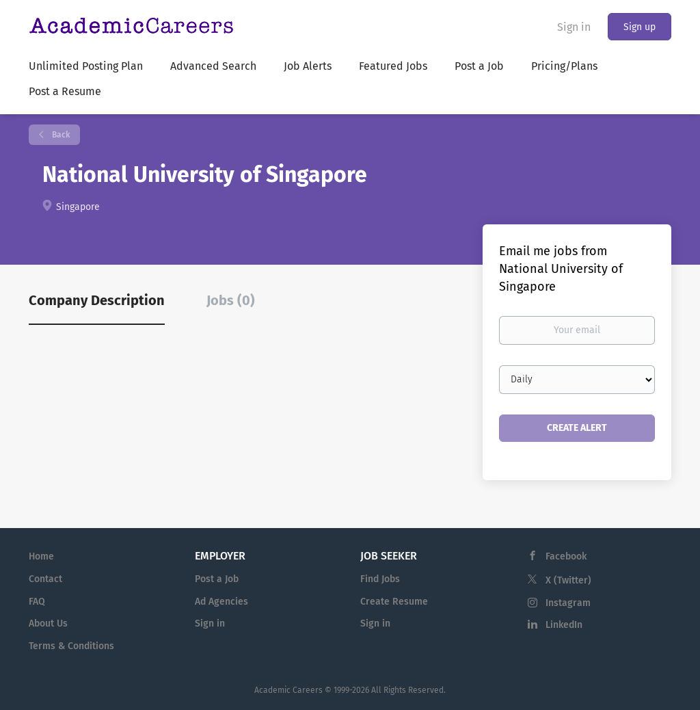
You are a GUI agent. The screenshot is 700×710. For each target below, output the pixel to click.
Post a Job (217, 579)
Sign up (639, 27)
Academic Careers (288, 690)
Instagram (568, 603)
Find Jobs (380, 579)
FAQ (37, 601)
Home (41, 556)
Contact (45, 579)
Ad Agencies (221, 601)
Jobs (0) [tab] (230, 300)
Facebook (566, 556)
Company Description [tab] (97, 300)
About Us (48, 623)
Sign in (574, 27)
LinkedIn (564, 625)
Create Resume (394, 601)
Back (60, 135)
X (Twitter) (568, 580)
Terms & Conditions (71, 646)
